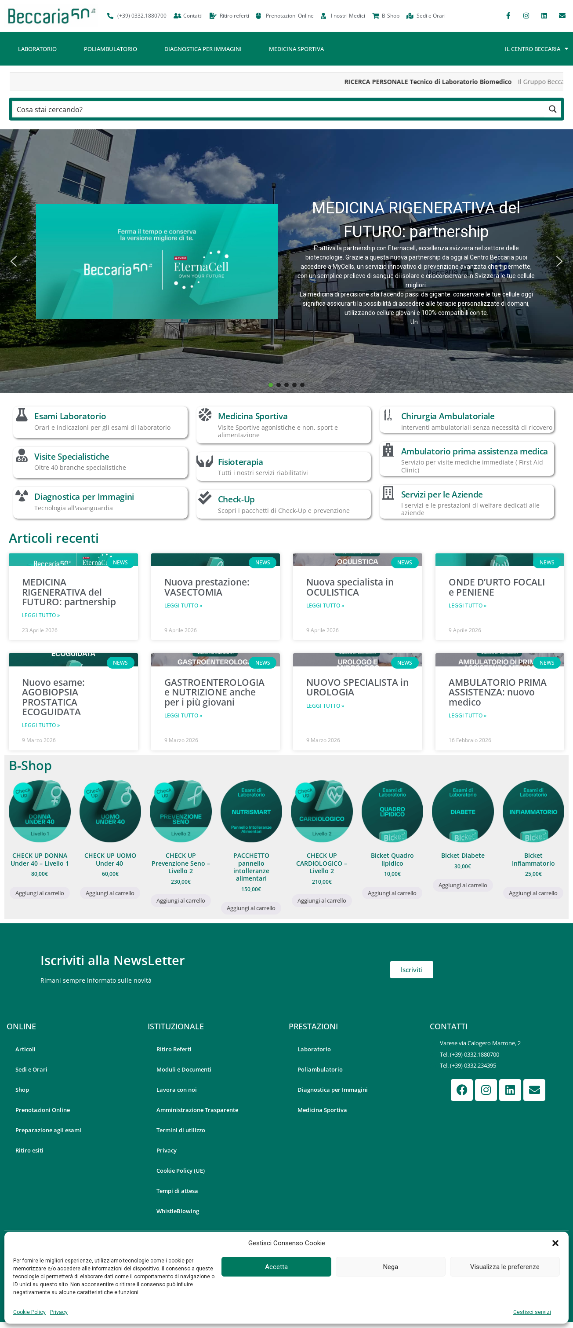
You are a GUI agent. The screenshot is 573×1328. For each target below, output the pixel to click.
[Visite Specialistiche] (21, 455)
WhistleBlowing (177, 1211)
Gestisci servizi (532, 1312)
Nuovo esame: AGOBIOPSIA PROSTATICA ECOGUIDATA (53, 697)
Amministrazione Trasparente (197, 1110)
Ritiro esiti (29, 1150)
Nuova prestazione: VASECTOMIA (207, 587)
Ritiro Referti (174, 1049)
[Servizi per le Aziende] (388, 493)
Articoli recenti (54, 537)
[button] (555, 1243)
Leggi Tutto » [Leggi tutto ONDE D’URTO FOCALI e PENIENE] (467, 605)
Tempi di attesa (177, 1191)
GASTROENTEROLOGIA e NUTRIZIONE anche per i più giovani (214, 692)
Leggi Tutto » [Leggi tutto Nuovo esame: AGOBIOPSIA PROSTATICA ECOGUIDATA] (41, 725)
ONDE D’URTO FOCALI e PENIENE (497, 587)
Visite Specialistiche (71, 456)
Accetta (276, 1267)
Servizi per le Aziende (442, 494)
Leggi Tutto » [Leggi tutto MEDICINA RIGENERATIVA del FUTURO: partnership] (41, 615)
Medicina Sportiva (296, 49)
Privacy (59, 1312)
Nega (390, 1267)
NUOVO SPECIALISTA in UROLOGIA (357, 687)
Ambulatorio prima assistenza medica (474, 451)
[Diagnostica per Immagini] (21, 495)
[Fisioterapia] (204, 460)
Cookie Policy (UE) (180, 1170)
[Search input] (278, 109)
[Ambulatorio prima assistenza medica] (388, 450)
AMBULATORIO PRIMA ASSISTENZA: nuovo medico (498, 692)
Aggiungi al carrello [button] (39, 893)
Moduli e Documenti (183, 1069)
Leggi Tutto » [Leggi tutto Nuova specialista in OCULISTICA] (325, 605)
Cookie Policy (29, 1312)
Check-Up (236, 499)
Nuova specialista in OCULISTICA (350, 587)
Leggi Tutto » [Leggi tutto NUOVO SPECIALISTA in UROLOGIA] (325, 706)
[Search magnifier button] (552, 109)
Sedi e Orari (31, 1069)
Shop (22, 1090)
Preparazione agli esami (48, 1130)
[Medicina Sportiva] (204, 414)
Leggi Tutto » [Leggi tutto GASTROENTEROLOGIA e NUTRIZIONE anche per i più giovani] (183, 715)
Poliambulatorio (110, 49)
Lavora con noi (176, 1090)
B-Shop (30, 765)
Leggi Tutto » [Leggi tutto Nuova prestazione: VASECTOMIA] (183, 605)
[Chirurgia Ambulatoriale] (388, 414)
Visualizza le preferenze (505, 1267)
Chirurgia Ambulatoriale (448, 416)
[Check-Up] (204, 498)
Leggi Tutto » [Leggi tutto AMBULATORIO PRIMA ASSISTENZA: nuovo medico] (467, 715)
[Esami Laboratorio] (21, 414)
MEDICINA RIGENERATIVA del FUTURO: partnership (416, 220)
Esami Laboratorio (70, 416)
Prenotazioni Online (42, 1110)
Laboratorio (37, 49)
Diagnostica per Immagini (203, 49)
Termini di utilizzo (180, 1130)
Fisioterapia (240, 462)
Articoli (25, 1049)
